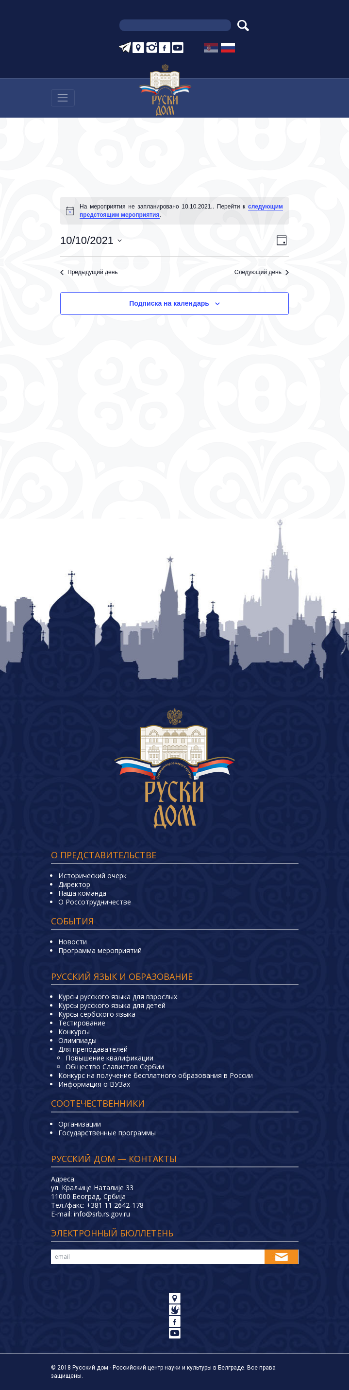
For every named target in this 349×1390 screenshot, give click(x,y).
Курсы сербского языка (96, 1014)
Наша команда (82, 893)
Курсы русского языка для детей (112, 1005)
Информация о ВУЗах (94, 1084)
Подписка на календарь (169, 303)
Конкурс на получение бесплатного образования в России (155, 1075)
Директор (74, 884)
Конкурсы (74, 1031)
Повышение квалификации (109, 1057)
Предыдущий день (89, 272)
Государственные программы (107, 1132)
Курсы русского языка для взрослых (117, 996)
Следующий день (261, 272)
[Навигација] (63, 97)
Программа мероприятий (100, 950)
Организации (79, 1124)
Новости (72, 941)
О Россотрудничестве (94, 901)
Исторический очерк (92, 875)
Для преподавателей (93, 1049)
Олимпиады (77, 1040)
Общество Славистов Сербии (115, 1066)
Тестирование (81, 1022)
